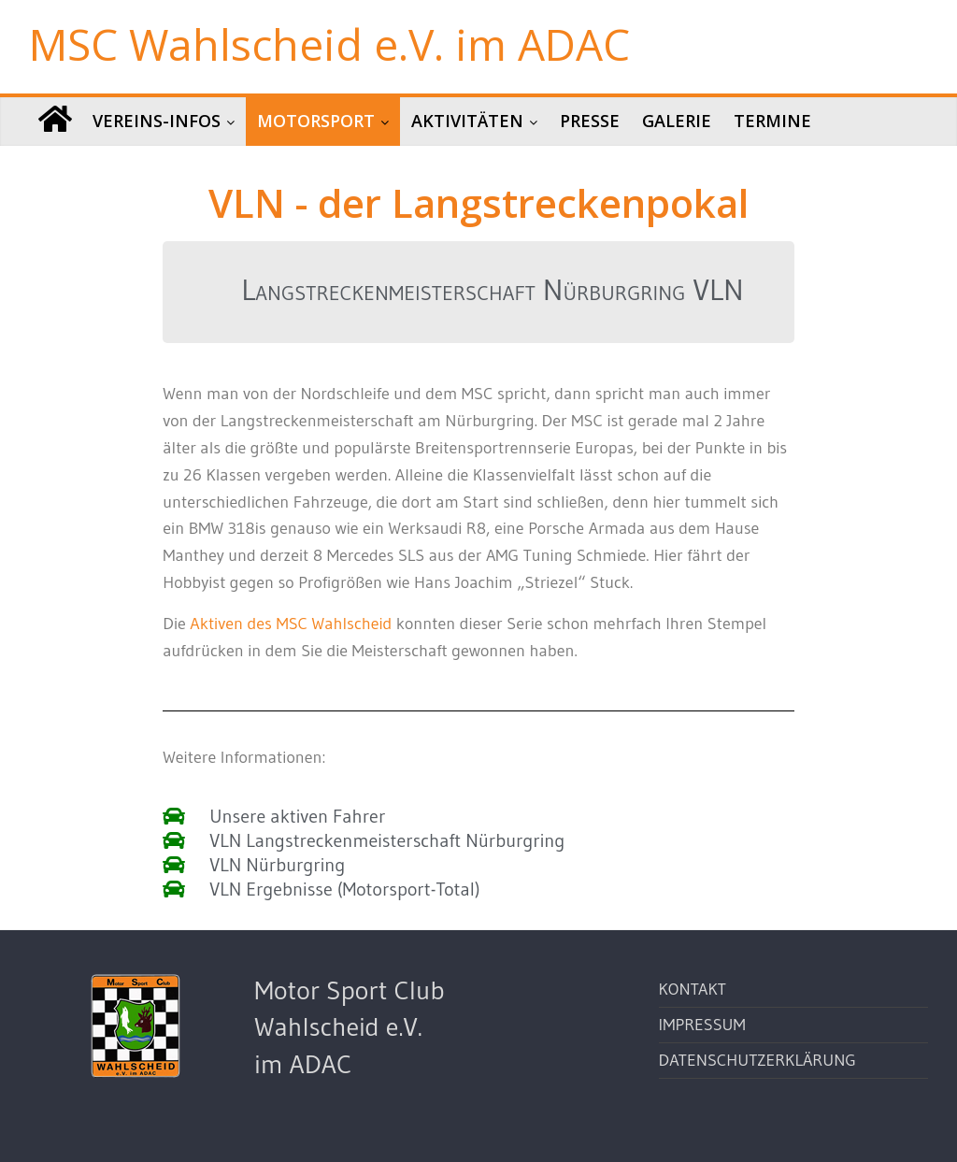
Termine (772, 120)
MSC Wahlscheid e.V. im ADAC (329, 44)
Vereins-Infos (157, 120)
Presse (590, 120)
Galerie (676, 120)
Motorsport (316, 120)
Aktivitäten (467, 120)
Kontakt (692, 989)
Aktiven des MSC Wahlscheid (291, 623)
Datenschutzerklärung (757, 1060)
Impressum (702, 1024)
